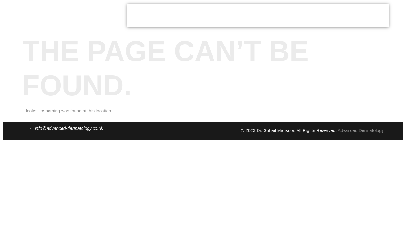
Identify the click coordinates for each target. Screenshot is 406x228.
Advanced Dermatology (360, 130)
